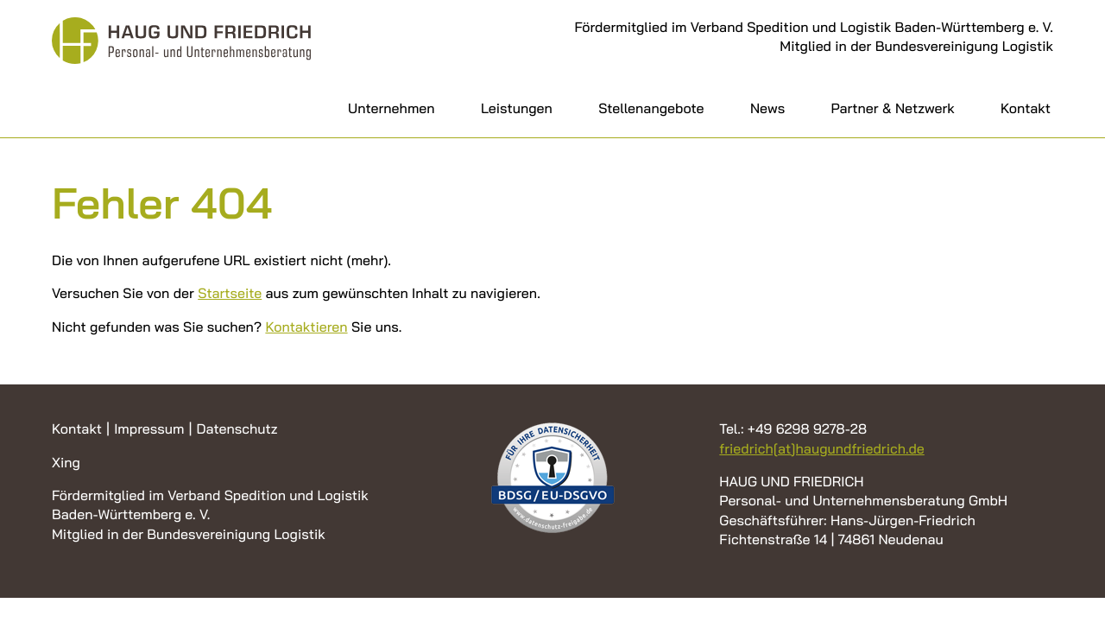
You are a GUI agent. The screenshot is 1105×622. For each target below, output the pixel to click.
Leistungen (516, 108)
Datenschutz (236, 428)
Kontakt (1026, 108)
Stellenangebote (651, 108)
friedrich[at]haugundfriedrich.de (821, 448)
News (767, 108)
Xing (66, 462)
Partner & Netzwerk (893, 108)
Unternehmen (391, 108)
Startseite (230, 292)
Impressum (149, 428)
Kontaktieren (306, 326)
